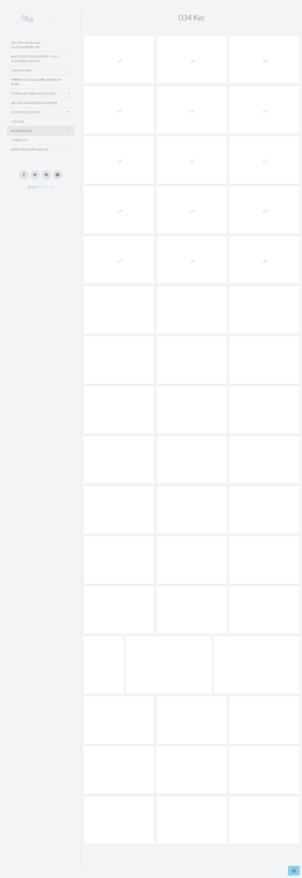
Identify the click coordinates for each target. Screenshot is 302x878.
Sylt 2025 (17, 121)
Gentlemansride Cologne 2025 (34, 103)
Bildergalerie (21, 131)
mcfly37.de (46, 187)
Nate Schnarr (21, 70)
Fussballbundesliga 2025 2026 (33, 93)
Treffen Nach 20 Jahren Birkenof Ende (36, 82)
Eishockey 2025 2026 (25, 112)
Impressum (19, 140)
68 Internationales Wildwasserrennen (26, 45)
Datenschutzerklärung (29, 149)
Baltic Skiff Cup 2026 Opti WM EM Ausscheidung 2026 (35, 59)
